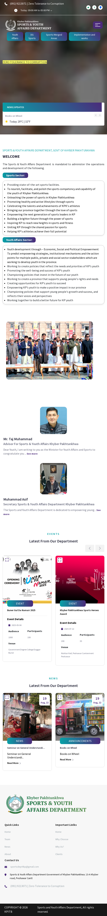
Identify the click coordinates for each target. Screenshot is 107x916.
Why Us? (59, 846)
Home (8, 831)
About (8, 854)
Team (7, 839)
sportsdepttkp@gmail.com (24, 866)
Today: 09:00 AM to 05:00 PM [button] (36, 10)
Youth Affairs (15, 36)
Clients (59, 854)
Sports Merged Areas (54, 36)
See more (32, 453)
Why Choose (61, 839)
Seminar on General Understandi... (26, 747)
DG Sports (32, 36)
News (7, 846)
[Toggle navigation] (98, 25)
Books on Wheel (13, 115)
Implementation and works (84, 36)
